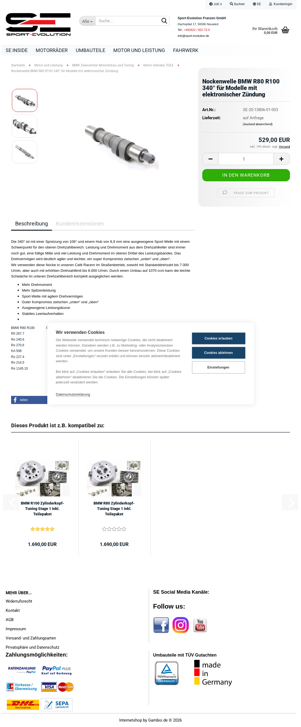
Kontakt (13, 610)
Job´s (215, 4)
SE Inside (17, 50)
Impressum (16, 628)
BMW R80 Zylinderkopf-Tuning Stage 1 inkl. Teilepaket (114, 508)
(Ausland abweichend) (258, 124)
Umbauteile (90, 50)
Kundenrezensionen (80, 223)
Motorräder (52, 50)
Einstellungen (218, 367)
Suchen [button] (237, 4)
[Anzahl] (246, 159)
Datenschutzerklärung (73, 394)
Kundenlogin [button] (280, 4)
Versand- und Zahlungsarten (31, 638)
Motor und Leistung (139, 50)
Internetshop (130, 720)
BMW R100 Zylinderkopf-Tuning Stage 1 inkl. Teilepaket (42, 508)
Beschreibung (31, 223)
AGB (10, 619)
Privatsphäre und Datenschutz (32, 647)
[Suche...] (87, 21)
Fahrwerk (185, 50)
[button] (257, 4)
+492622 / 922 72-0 (197, 29)
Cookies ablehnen (218, 353)
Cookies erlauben (218, 338)
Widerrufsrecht (19, 601)
